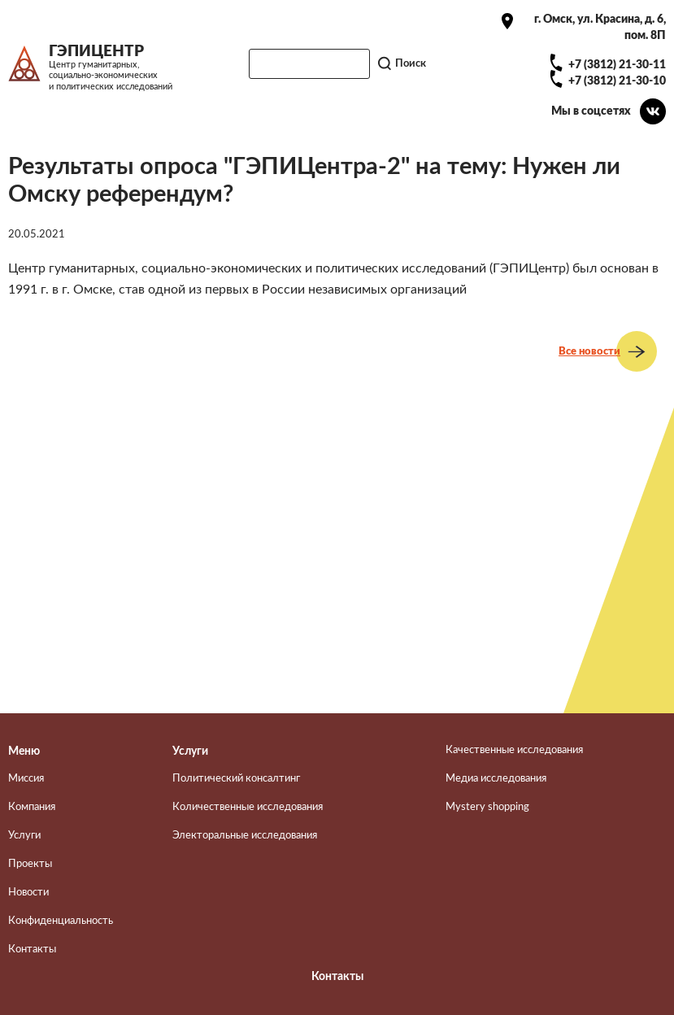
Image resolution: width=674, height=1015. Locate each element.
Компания (31, 807)
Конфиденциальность (60, 921)
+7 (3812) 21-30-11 (617, 65)
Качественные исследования (514, 750)
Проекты (30, 864)
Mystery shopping (487, 807)
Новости (28, 892)
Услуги (24, 835)
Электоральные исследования (244, 835)
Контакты (32, 949)
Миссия (26, 778)
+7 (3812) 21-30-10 (617, 81)
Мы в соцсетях (591, 111)
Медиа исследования (496, 778)
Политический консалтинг (236, 778)
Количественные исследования (247, 807)
